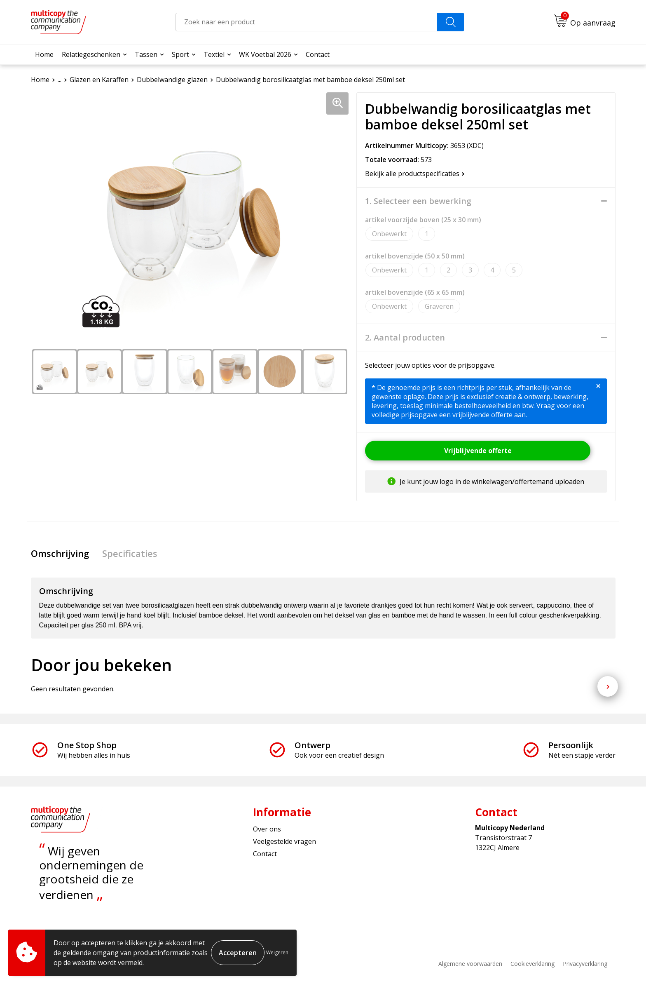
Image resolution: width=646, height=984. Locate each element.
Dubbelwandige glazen (172, 79)
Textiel (214, 54)
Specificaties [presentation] (129, 553)
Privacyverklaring (585, 964)
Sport (180, 54)
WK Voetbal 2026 (265, 54)
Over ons (267, 829)
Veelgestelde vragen (284, 841)
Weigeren (277, 952)
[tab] (60, 553)
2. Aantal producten (405, 337)
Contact (318, 54)
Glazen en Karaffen (99, 79)
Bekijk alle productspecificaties (415, 173)
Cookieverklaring (532, 964)
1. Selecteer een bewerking (418, 201)
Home (44, 54)
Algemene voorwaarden (470, 964)
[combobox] (307, 22)
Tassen (146, 54)
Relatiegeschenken (91, 54)
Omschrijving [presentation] (60, 553)
